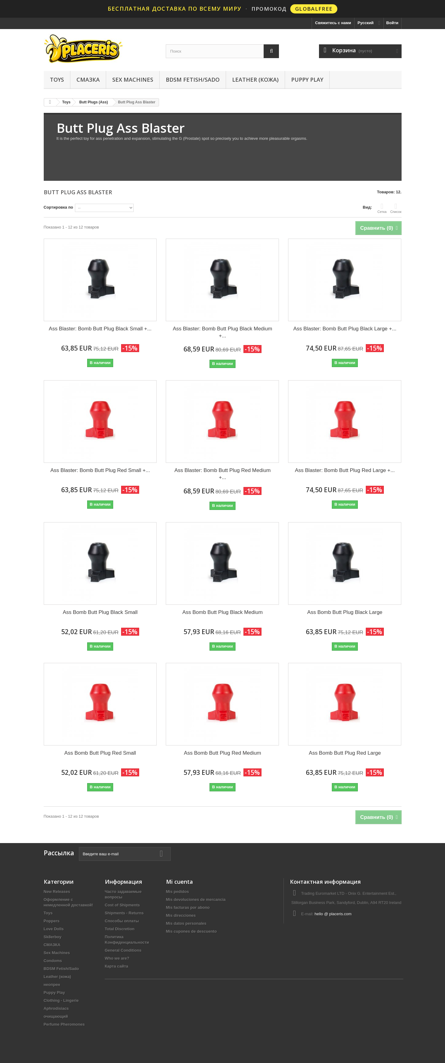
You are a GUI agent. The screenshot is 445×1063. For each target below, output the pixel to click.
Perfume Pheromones (64, 1024)
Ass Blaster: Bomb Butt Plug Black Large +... (344, 329)
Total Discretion (120, 929)
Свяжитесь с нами (333, 22)
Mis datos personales (186, 923)
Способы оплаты (122, 921)
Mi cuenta (179, 881)
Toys (57, 79)
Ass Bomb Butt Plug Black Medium (222, 612)
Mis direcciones (181, 915)
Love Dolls (54, 929)
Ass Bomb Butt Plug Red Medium (222, 753)
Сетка (382, 208)
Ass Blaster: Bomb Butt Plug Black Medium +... (222, 332)
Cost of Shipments (122, 905)
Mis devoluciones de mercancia (196, 899)
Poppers (52, 921)
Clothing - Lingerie (61, 1000)
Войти (392, 22)
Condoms (53, 960)
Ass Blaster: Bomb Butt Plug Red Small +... (100, 470)
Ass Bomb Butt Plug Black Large (345, 612)
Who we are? (117, 958)
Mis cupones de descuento (191, 931)
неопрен (52, 984)
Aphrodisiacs (56, 1008)
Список (396, 208)
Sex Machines (132, 79)
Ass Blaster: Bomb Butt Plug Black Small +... (100, 329)
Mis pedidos (177, 891)
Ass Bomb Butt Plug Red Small (100, 753)
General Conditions (123, 950)
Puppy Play (307, 79)
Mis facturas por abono (188, 907)
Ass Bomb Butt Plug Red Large (345, 753)
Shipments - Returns (124, 913)
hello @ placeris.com (333, 914)
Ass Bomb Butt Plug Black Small (100, 612)
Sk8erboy (53, 937)
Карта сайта (116, 966)
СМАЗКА (88, 79)
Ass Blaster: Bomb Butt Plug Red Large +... (345, 470)
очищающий (56, 1016)
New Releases (57, 891)
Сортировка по (58, 207)
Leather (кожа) (255, 79)
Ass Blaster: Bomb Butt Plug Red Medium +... (222, 473)
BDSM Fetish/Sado (193, 79)
